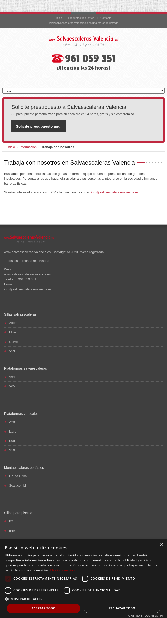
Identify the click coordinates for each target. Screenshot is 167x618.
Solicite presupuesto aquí (39, 126)
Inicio (59, 17)
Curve (13, 342)
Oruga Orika (18, 476)
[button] (83, 599)
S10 (12, 450)
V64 (12, 377)
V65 (12, 386)
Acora (13, 323)
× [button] (161, 545)
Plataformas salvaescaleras (25, 368)
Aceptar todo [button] (43, 608)
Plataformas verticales (21, 414)
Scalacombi (17, 485)
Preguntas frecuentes (81, 17)
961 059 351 (90, 58)
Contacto (105, 17)
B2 (11, 521)
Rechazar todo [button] (122, 608)
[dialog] (83, 578)
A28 (12, 422)
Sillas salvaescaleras (20, 314)
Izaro (12, 431)
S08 (12, 441)
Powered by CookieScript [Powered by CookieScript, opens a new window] (145, 615)
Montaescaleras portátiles (24, 468)
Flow (12, 332)
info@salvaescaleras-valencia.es (115, 192)
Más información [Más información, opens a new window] (62, 570)
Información (28, 147)
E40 (12, 530)
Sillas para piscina (18, 513)
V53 (12, 351)
